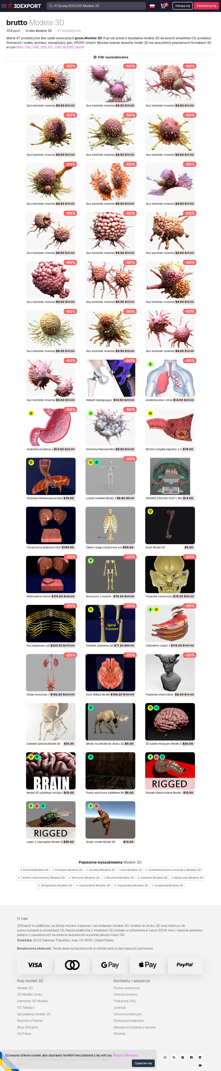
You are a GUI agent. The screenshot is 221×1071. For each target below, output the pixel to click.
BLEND (68, 47)
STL (51, 47)
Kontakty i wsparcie (132, 980)
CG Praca (24, 1034)
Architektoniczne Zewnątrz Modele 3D (173, 870)
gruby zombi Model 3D (100, 842)
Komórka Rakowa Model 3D (104, 449)
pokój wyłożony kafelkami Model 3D (109, 792)
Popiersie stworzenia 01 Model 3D (168, 694)
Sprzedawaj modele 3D (34, 1014)
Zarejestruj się (206, 6)
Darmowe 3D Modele (32, 1001)
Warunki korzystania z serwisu (135, 1027)
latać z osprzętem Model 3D (45, 842)
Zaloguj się (182, 6)
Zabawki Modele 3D (152, 877)
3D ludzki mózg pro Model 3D (164, 743)
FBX (36, 47)
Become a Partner (30, 1021)
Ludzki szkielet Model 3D (102, 498)
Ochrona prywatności (129, 1021)
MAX (19, 47)
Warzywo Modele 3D (84, 877)
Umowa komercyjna (127, 1014)
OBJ (28, 47)
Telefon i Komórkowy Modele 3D (41, 877)
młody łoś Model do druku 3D (105, 743)
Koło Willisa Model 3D (100, 694)
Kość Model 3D (155, 547)
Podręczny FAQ (125, 1001)
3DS (43, 47)
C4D (58, 47)
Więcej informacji (125, 1055)
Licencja (120, 1007)
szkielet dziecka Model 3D (43, 743)
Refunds (119, 1034)
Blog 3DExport (27, 1027)
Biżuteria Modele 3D (118, 877)
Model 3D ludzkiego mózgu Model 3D (50, 792)
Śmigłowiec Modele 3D (55, 885)
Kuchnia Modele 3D (100, 870)
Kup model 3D (30, 980)
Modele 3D (25, 988)
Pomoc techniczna (127, 988)
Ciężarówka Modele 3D (131, 885)
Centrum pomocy (126, 994)
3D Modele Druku (29, 994)
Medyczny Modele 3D (187, 877)
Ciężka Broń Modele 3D (93, 885)
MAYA (79, 47)
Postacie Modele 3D (67, 870)
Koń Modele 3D (130, 870)
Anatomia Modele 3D (167, 885)
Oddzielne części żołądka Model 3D (169, 645)
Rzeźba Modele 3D (34, 870)
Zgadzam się (143, 1063)
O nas (22, 918)
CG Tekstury (25, 1007)
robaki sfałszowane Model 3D (165, 792)
